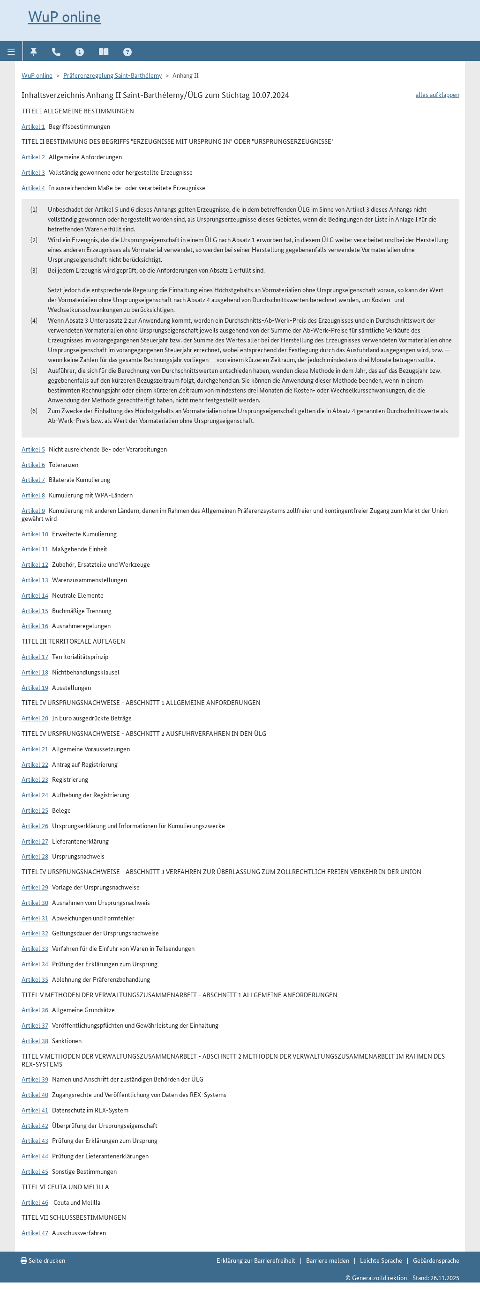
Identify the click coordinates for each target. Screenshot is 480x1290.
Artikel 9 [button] (33, 510)
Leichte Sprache (381, 1260)
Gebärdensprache (436, 1260)
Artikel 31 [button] (35, 917)
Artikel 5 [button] (33, 448)
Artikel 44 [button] (35, 1155)
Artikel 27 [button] (35, 840)
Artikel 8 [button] (33, 494)
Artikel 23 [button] (35, 779)
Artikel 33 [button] (35, 948)
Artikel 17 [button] (35, 656)
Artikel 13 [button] (35, 579)
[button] (11, 51)
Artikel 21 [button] (35, 748)
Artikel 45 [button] (35, 1171)
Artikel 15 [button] (35, 610)
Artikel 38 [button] (35, 1040)
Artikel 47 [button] (35, 1232)
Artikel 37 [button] (35, 1025)
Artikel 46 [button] (35, 1202)
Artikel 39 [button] (35, 1078)
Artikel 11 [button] (35, 548)
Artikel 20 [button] (35, 717)
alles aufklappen (437, 94)
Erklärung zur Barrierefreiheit (256, 1260)
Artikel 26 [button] (35, 825)
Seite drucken (43, 1260)
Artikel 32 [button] (35, 932)
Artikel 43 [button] (35, 1140)
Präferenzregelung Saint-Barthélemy (112, 75)
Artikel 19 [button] (35, 687)
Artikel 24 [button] (35, 794)
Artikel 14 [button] (35, 595)
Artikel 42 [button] (35, 1125)
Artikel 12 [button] (35, 564)
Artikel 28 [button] (35, 855)
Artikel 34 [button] (35, 963)
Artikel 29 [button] (35, 886)
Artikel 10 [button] (35, 533)
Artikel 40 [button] (35, 1094)
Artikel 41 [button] (35, 1109)
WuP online (64, 16)
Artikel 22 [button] (35, 764)
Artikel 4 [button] (33, 187)
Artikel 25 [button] (35, 810)
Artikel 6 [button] (33, 464)
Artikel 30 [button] (35, 902)
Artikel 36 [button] (35, 1009)
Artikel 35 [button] (35, 979)
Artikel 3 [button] (33, 172)
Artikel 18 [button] (35, 671)
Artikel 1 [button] (33, 126)
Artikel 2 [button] (33, 156)
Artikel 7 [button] (33, 479)
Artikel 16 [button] (35, 625)
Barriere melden (327, 1260)
